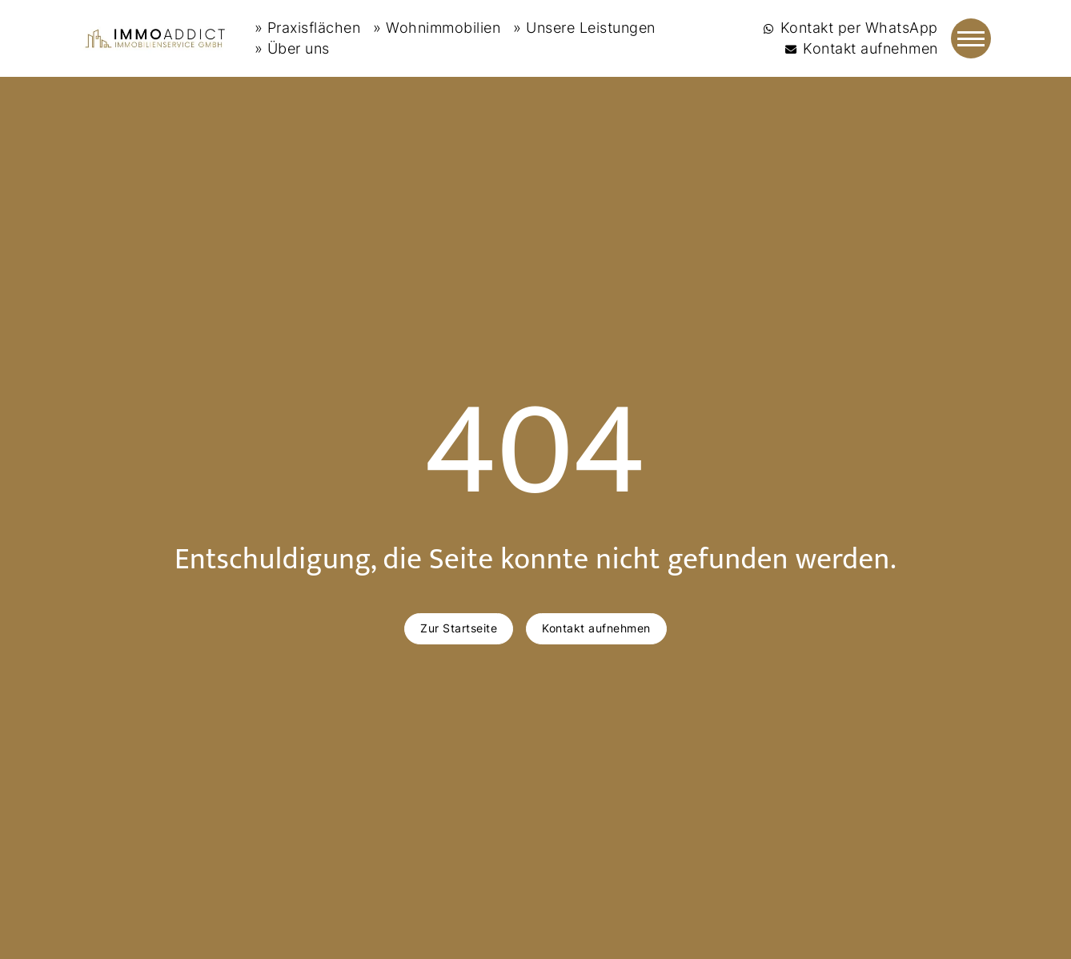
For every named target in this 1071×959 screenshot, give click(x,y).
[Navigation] (971, 38)
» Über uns (292, 48)
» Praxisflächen (308, 27)
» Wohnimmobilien (436, 27)
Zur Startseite (458, 628)
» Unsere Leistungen (584, 27)
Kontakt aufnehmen (596, 628)
